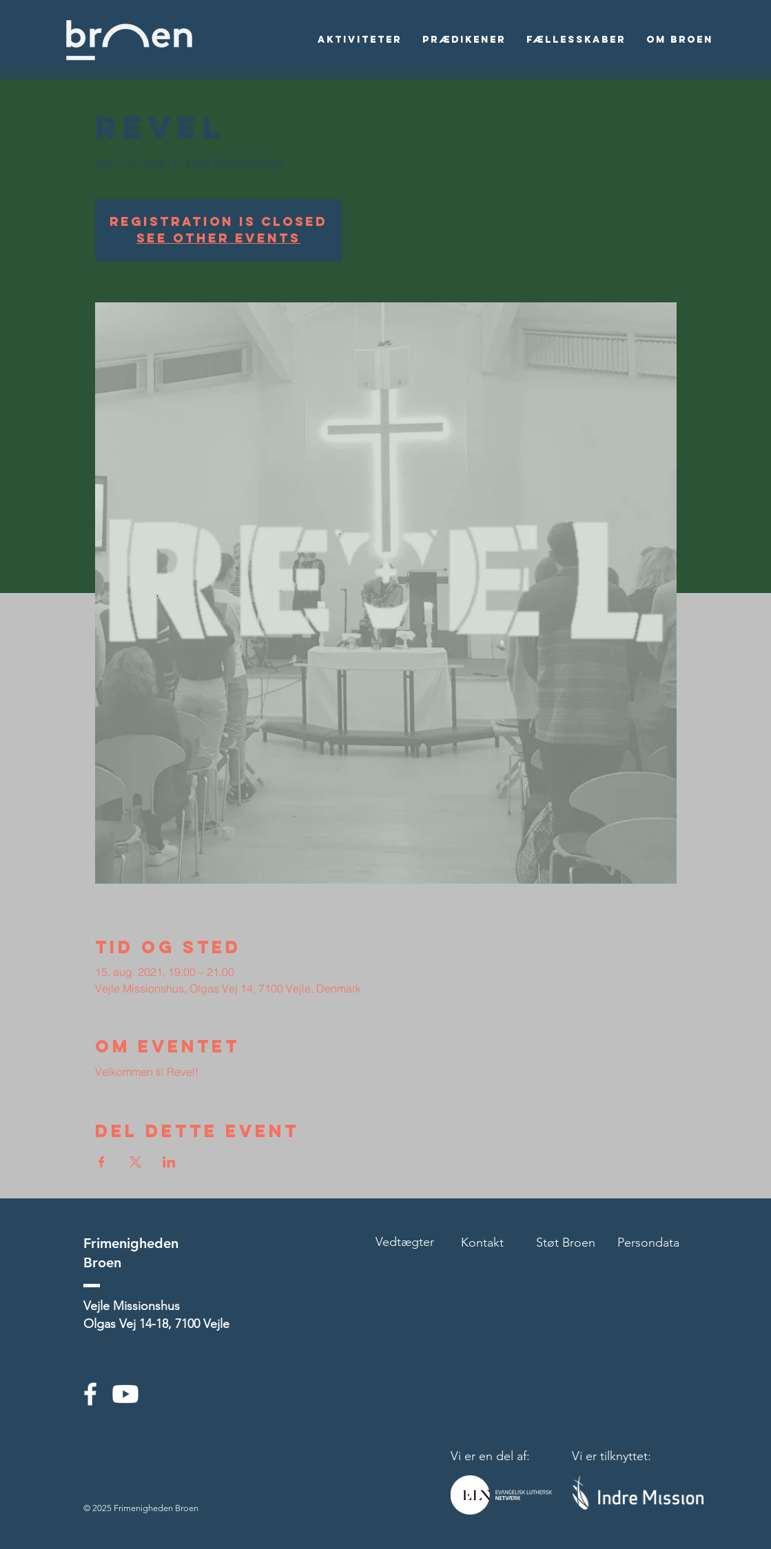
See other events (218, 238)
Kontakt (482, 1242)
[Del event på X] (135, 1161)
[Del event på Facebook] (101, 1161)
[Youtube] (125, 1394)
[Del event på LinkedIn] (169, 1161)
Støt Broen (565, 1242)
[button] (359, 40)
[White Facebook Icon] (90, 1394)
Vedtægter (405, 1241)
